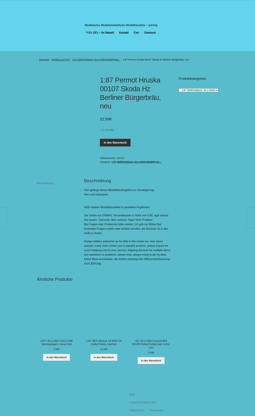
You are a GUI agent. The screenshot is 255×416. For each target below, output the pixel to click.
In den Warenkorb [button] (57, 357)
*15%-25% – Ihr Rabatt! (100, 32)
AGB (132, 394)
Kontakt (124, 32)
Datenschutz (137, 410)
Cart (136, 32)
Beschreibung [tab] (45, 183)
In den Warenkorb (115, 142)
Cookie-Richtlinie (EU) (142, 402)
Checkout (150, 32)
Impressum (156, 410)
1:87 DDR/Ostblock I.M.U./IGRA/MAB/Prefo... (96, 59)
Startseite (44, 59)
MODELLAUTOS (61, 59)
